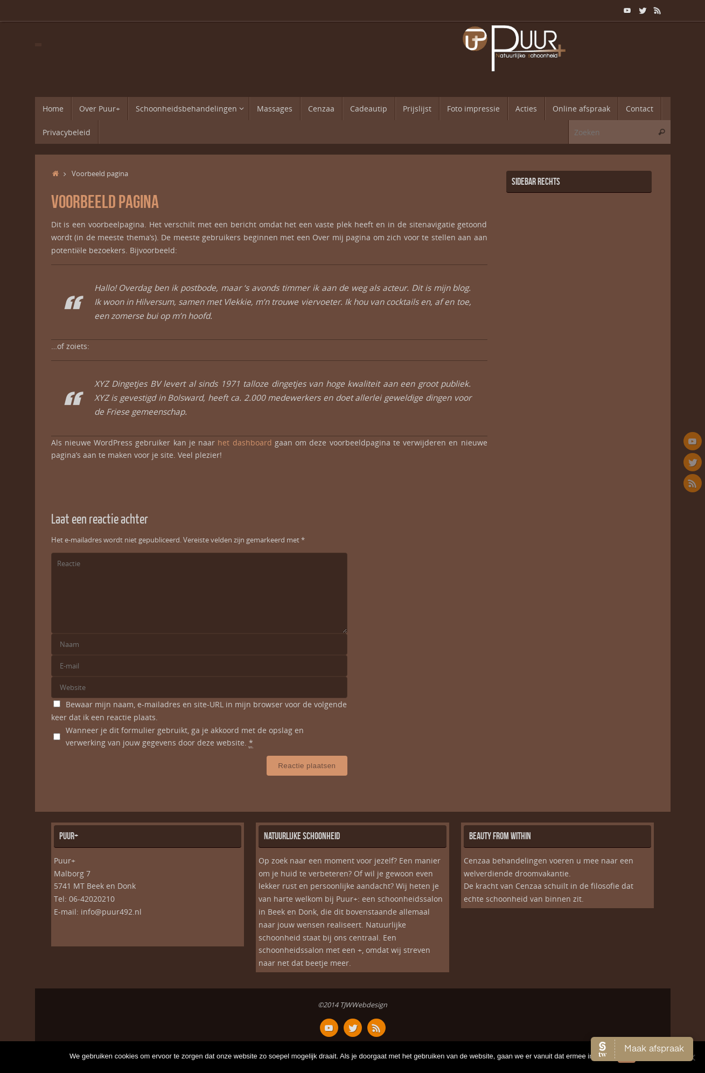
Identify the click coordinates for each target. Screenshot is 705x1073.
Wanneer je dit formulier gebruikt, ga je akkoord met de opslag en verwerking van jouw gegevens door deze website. (185, 737)
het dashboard (244, 442)
